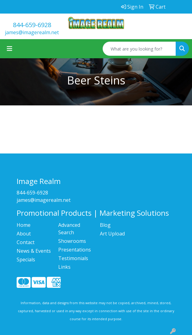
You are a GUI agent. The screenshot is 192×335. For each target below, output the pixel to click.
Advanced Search (69, 229)
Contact (26, 242)
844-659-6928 (32, 25)
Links (64, 267)
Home (24, 225)
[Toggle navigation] (9, 48)
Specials (26, 259)
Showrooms (72, 241)
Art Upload (112, 233)
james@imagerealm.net (32, 32)
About (24, 233)
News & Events (34, 250)
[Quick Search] (139, 49)
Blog (105, 225)
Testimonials (73, 258)
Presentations (74, 249)
